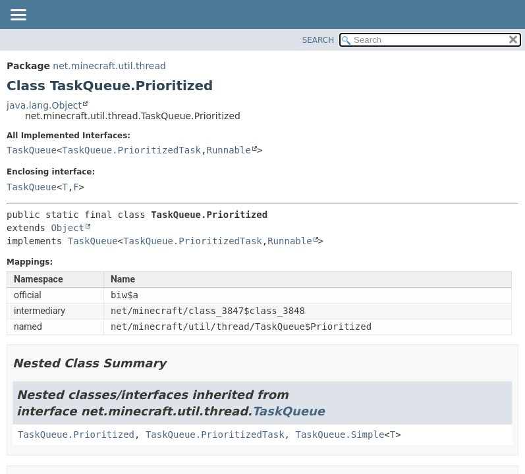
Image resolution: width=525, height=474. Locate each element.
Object (67, 228)
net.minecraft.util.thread (109, 66)
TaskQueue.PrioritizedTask (131, 150)
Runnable (228, 150)
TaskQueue (32, 150)
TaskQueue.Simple (339, 434)
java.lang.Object (44, 105)
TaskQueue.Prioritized (76, 434)
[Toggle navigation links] (18, 16)
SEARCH (318, 40)
